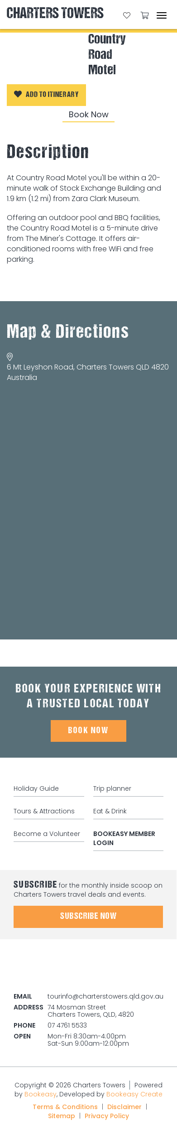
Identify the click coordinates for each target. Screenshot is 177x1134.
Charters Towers (55, 14)
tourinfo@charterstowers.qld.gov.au (105, 996)
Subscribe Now (88, 916)
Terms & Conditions (65, 1106)
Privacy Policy (107, 1115)
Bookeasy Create (134, 1094)
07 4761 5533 (67, 1025)
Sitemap (61, 1115)
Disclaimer (124, 1106)
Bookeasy (40, 1094)
